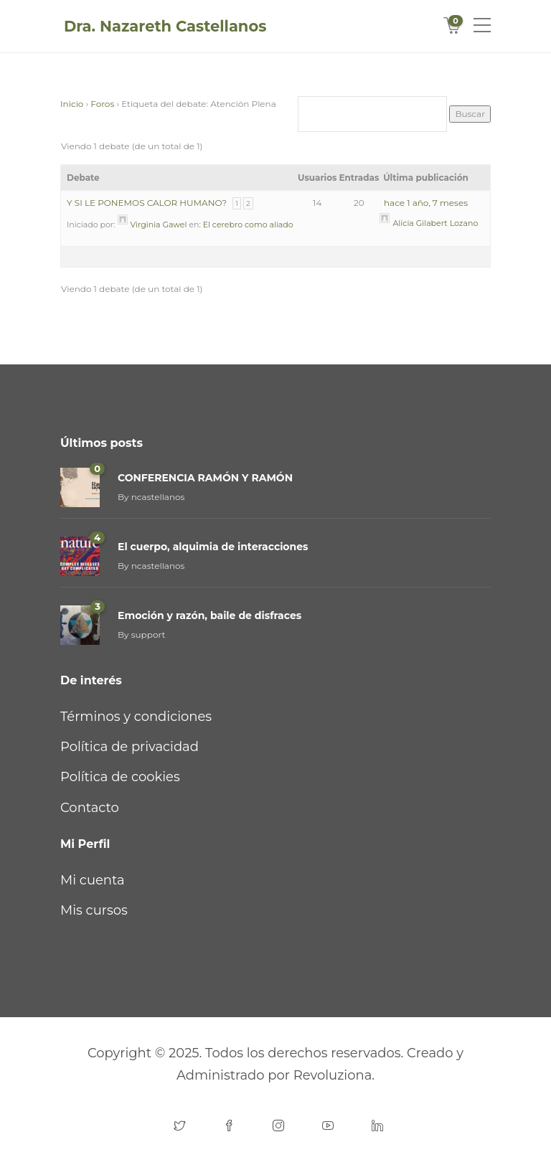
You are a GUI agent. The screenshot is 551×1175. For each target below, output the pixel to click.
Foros (102, 103)
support (148, 634)
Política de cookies (120, 777)
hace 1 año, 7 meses (426, 202)
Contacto (89, 808)
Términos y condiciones (136, 717)
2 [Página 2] (248, 203)
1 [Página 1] (236, 203)
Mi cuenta (92, 880)
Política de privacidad (129, 747)
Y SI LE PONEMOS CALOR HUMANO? (147, 202)
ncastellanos (158, 496)
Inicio (71, 103)
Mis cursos (94, 910)
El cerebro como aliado (248, 225)
